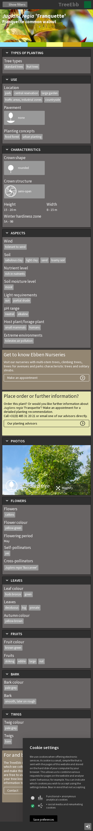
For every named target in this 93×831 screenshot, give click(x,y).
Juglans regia (21, 568)
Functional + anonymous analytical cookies (57, 798)
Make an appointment (22, 378)
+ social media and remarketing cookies (60, 806)
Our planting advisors (22, 423)
